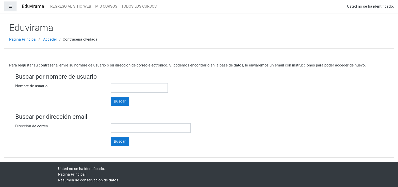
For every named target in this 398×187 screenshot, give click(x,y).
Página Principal (23, 39)
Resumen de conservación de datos (88, 180)
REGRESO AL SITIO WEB (70, 6)
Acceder (50, 39)
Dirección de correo (31, 126)
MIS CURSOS (106, 6)
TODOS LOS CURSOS (139, 6)
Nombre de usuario (31, 86)
